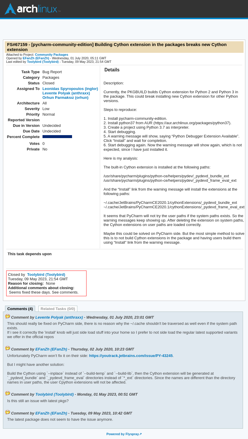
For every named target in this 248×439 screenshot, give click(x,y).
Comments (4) (20, 309)
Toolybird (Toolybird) (42, 61)
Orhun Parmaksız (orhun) (66, 97)
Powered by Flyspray (122, 434)
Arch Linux (32, 9)
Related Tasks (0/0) (58, 309)
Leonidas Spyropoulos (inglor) (70, 88)
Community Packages (51, 54)
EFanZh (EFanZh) (36, 58)
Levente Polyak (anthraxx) (66, 93)
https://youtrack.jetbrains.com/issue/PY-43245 (130, 355)
